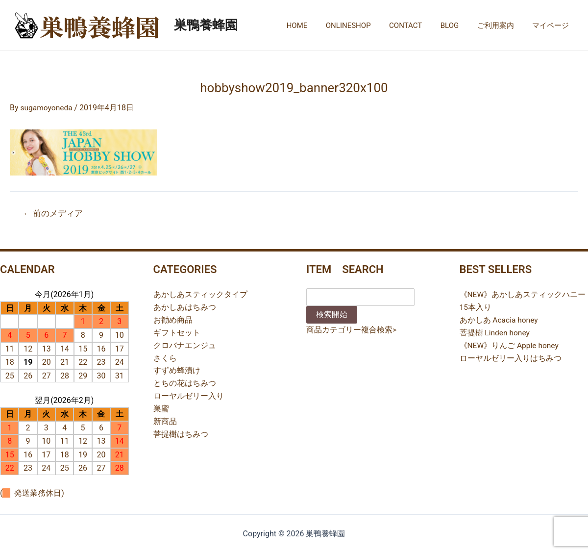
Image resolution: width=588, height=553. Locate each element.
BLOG (459, 25)
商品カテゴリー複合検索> (351, 329)
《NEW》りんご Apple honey (510, 344)
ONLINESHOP (365, 25)
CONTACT (418, 25)
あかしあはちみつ (184, 307)
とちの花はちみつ (184, 382)
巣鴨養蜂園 (206, 25)
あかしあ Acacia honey (499, 319)
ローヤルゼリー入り (188, 395)
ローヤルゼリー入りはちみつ (511, 357)
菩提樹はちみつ (180, 432)
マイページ (552, 25)
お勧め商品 (173, 319)
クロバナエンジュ (184, 344)
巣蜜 (161, 407)
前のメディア (54, 213)
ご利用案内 (501, 25)
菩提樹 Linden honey (495, 332)
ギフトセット (176, 332)
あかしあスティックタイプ (200, 294)
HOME (317, 25)
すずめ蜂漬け (176, 370)
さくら (165, 357)
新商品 (165, 420)
